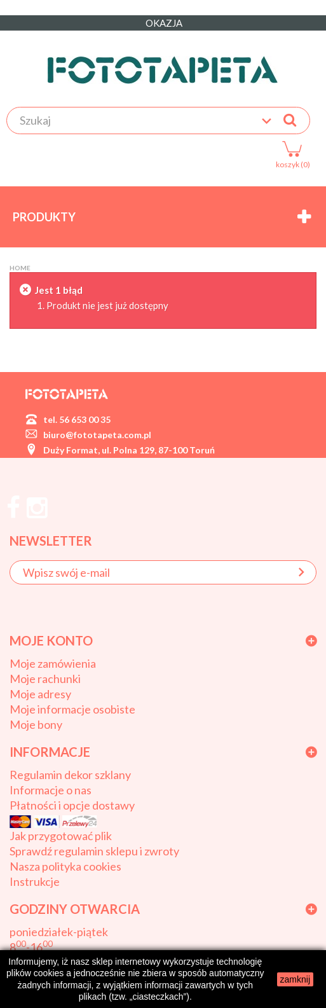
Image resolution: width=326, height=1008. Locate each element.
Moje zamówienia (53, 663)
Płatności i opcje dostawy (72, 805)
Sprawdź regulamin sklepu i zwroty (94, 851)
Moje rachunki (45, 679)
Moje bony (36, 724)
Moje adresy (40, 694)
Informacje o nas (51, 790)
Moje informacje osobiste (72, 709)
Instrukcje (35, 881)
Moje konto (51, 640)
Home (20, 268)
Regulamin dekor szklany (70, 775)
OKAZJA (163, 23)
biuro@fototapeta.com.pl (97, 434)
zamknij (295, 979)
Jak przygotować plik (61, 836)
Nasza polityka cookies (65, 866)
